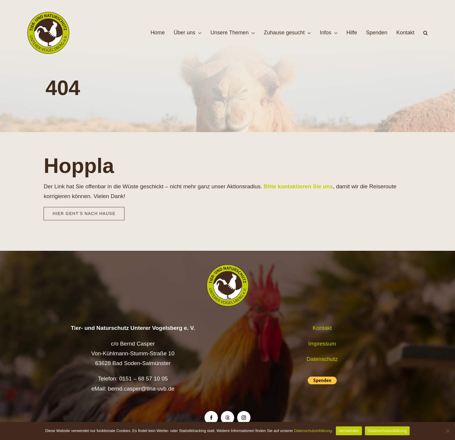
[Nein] (448, 431)
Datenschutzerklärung (312, 430)
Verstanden (349, 430)
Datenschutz (322, 359)
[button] (425, 33)
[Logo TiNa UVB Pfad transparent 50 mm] (48, 15)
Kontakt (322, 328)
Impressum (322, 344)
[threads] (227, 417)
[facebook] (211, 417)
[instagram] (243, 417)
